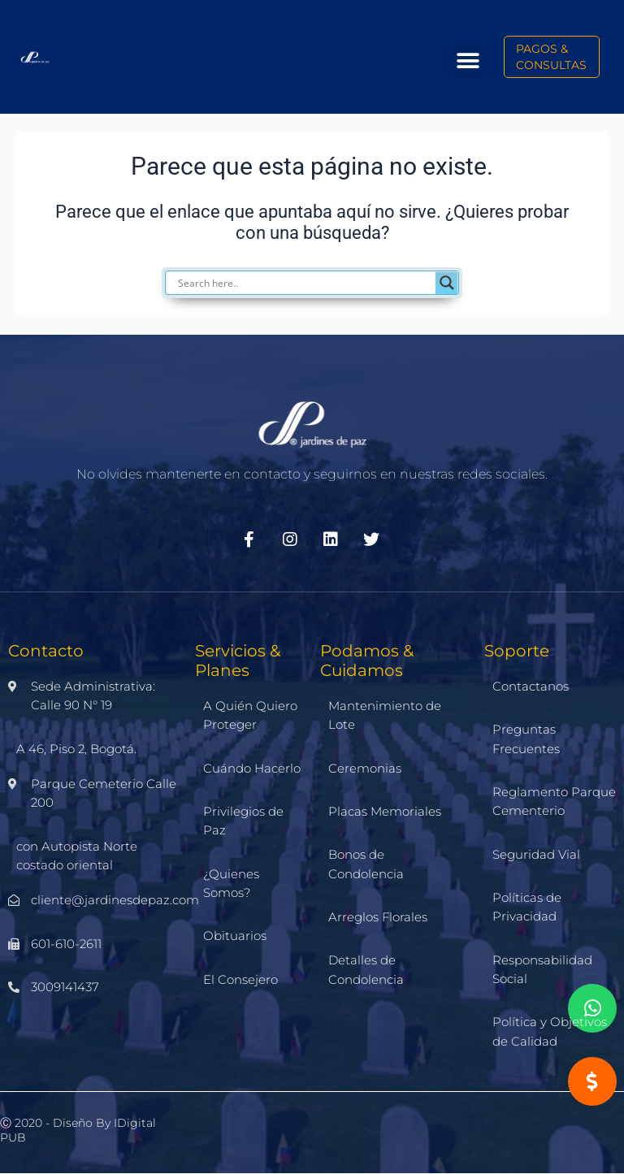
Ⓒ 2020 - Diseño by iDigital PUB (78, 1130)
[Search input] (320, 282)
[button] (468, 61)
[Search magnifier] (447, 282)
